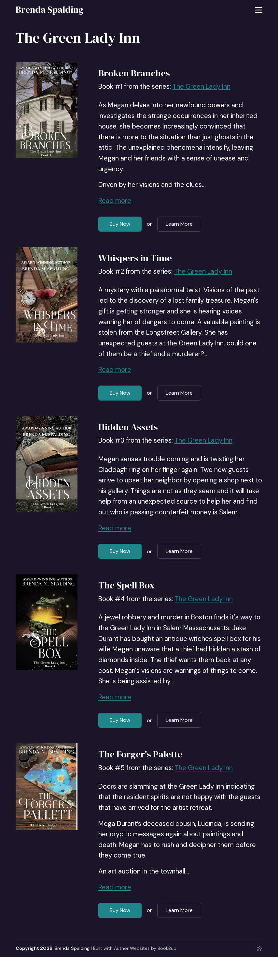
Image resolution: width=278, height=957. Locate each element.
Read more (114, 200)
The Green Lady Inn (201, 86)
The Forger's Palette (140, 754)
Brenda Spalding (50, 9)
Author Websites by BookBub (145, 948)
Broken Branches (134, 73)
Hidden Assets (128, 426)
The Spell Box (126, 585)
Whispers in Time (135, 258)
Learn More (179, 223)
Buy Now (120, 223)
